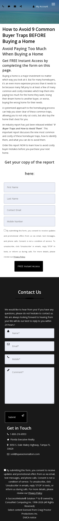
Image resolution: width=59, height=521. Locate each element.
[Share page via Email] (21, 6)
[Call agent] (3, 6)
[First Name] (29, 187)
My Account (40, 6)
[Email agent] (15, 6)
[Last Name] (29, 199)
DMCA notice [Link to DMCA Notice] (29, 517)
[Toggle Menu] (53, 4)
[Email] (29, 210)
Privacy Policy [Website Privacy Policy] (19, 257)
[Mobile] (29, 221)
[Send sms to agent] (9, 6)
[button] (28, 266)
